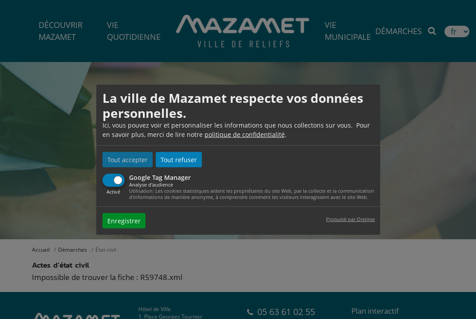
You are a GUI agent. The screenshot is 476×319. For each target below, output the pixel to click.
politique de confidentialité (245, 134)
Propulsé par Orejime (350, 218)
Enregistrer (124, 220)
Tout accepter (127, 160)
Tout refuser (179, 160)
